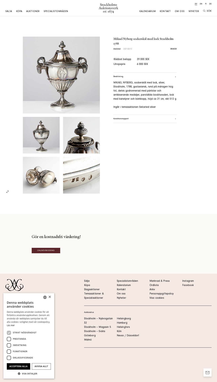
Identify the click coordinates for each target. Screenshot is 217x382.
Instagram (188, 281)
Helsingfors (123, 327)
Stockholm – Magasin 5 (97, 327)
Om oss (180, 12)
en (201, 4)
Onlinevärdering (46, 251)
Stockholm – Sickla (94, 331)
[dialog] (28, 336)
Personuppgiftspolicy (162, 294)
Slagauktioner (92, 289)
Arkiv (152, 289)
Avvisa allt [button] (41, 366)
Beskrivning (145, 77)
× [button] (49, 297)
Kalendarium (148, 12)
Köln (119, 331)
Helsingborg (124, 318)
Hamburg (122, 323)
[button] (29, 373)
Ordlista (154, 285)
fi (205, 4)
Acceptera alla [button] (18, 366)
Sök (207, 11)
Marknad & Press (160, 281)
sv (196, 4)
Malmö (88, 340)
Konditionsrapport (145, 119)
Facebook (188, 285)
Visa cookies (157, 298)
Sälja (8, 12)
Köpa (19, 12)
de (210, 4)
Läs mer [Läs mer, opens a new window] (11, 325)
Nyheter (194, 12)
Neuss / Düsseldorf (128, 335)
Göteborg (90, 335)
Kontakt (165, 12)
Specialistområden (56, 12)
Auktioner (33, 12)
